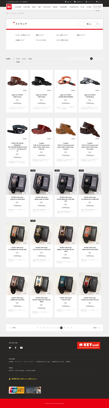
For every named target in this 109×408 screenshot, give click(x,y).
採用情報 (68, 361)
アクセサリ (13, 13)
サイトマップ (18, 361)
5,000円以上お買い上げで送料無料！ (18, 1)
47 (77, 58)
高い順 (24, 58)
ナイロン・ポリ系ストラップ (22, 35)
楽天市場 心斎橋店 (30, 370)
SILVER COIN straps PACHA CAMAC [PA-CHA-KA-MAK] (41, 299)
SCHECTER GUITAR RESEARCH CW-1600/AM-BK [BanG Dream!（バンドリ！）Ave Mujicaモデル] (17, 147)
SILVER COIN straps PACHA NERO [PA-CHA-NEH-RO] (66, 199)
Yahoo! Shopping (19, 370)
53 (98, 58)
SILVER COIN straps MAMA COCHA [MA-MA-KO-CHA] (65, 249)
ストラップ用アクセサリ (62, 40)
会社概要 (11, 361)
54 (101, 58)
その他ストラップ (19, 40)
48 (81, 58)
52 (94, 58)
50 (88, 58)
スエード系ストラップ (61, 35)
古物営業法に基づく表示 (58, 361)
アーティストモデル (41, 40)
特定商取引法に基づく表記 (43, 361)
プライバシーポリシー (29, 361)
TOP (7, 13)
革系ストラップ (40, 35)
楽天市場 (11, 370)
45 (71, 58)
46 (74, 58)
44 (67, 58)
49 (84, 58)
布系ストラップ (81, 35)
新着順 (30, 58)
